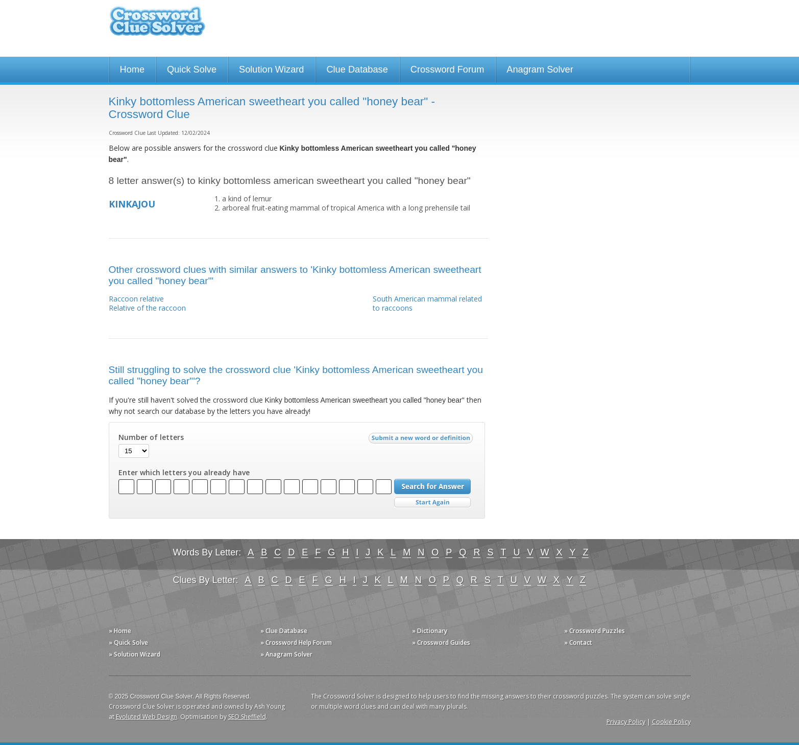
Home (132, 69)
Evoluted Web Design (146, 716)
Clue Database (357, 69)
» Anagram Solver (286, 654)
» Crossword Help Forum (296, 642)
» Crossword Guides (441, 642)
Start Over (432, 502)
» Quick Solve (128, 642)
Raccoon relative (136, 299)
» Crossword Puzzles (594, 630)
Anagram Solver (539, 69)
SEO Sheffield (247, 716)
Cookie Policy (671, 721)
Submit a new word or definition (422, 440)
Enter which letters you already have (184, 472)
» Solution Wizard (134, 654)
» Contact (578, 642)
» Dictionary (429, 630)
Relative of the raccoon (147, 308)
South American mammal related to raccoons (427, 303)
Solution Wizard (271, 69)
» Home (120, 630)
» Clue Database (283, 630)
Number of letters (151, 437)
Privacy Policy (626, 721)
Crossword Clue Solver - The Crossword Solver (157, 25)
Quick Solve (191, 69)
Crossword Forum (447, 69)
